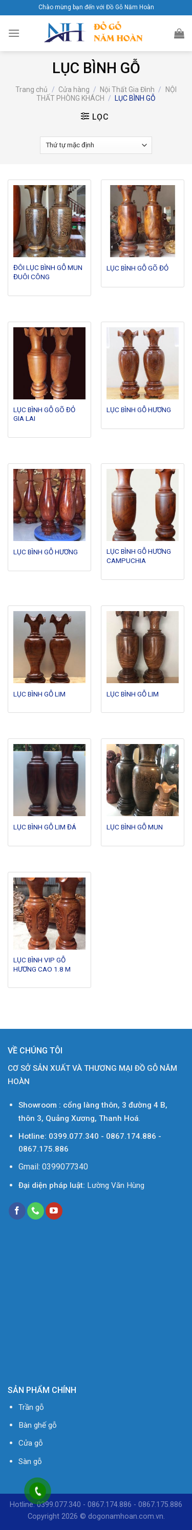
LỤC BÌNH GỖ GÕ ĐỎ (137, 268)
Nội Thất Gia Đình (127, 89)
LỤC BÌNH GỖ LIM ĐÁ (44, 827)
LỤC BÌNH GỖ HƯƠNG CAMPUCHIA (138, 556)
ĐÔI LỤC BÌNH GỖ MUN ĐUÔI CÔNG (47, 272)
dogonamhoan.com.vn (125, 1516)
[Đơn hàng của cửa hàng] (96, 145)
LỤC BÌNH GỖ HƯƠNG (138, 410)
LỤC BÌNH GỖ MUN (134, 827)
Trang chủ (31, 89)
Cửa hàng (74, 89)
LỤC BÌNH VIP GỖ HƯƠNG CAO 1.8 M (42, 964)
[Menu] (14, 33)
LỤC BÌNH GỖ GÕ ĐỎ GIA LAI (44, 414)
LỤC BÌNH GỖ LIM (39, 694)
